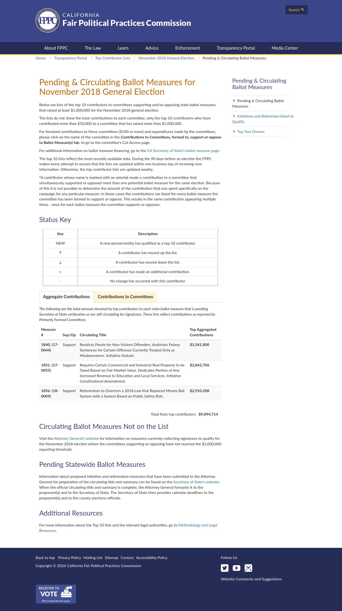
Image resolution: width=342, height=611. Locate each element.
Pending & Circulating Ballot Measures (258, 103)
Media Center (285, 48)
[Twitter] (224, 568)
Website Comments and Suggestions (251, 579)
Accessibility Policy (152, 557)
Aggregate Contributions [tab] (66, 296)
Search (296, 9)
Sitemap (111, 557)
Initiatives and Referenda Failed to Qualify (263, 119)
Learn (123, 48)
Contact (127, 557)
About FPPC (56, 48)
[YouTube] (236, 568)
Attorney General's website (76, 438)
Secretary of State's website (196, 481)
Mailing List (92, 557)
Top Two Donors (251, 131)
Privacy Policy (69, 557)
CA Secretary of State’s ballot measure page (183, 150)
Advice (151, 48)
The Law (93, 48)
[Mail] (248, 568)
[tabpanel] (130, 361)
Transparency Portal (236, 48)
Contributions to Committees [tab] (125, 296)
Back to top (45, 557)
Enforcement (187, 48)
